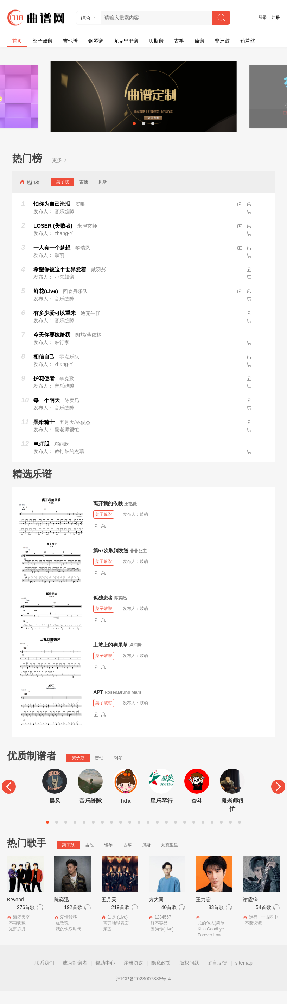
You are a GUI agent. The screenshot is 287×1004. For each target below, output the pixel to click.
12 (148, 834)
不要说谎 (253, 936)
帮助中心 (105, 976)
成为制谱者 (75, 976)
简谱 (199, 41)
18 (203, 834)
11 (139, 834)
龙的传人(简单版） (215, 936)
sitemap (244, 976)
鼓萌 (144, 527)
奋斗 (197, 813)
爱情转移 (68, 929)
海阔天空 (21, 929)
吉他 (83, 194)
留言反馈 (217, 976)
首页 (17, 41)
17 (193, 834)
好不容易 (159, 936)
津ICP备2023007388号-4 (143, 992)
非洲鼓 (222, 41)
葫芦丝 (247, 41)
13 (157, 834)
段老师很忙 (232, 818)
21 (230, 834)
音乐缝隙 (90, 813)
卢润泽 (135, 657)
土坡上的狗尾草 (110, 657)
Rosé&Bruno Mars (122, 705)
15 (175, 834)
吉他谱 (70, 41)
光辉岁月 (17, 942)
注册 (276, 17)
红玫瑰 (62, 936)
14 (166, 834)
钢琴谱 (95, 41)
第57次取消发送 (110, 563)
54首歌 (263, 920)
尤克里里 (169, 857)
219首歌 (120, 920)
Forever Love (210, 948)
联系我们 (44, 976)
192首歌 (73, 920)
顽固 (107, 942)
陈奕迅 (120, 610)
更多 (60, 173)
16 (184, 834)
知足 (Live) (118, 929)
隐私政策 (161, 976)
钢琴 (118, 770)
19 (212, 834)
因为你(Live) (162, 942)
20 (221, 834)
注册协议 (133, 976)
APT (98, 704)
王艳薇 (130, 516)
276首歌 (26, 920)
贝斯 (102, 194)
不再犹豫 (17, 936)
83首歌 (216, 920)
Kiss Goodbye (211, 942)
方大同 (156, 912)
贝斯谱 (156, 41)
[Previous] (9, 800)
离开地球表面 (116, 936)
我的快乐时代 (68, 942)
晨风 (54, 813)
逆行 (253, 929)
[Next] (278, 800)
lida (126, 813)
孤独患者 (103, 610)
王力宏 (203, 912)
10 (129, 834)
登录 (263, 17)
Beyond (15, 912)
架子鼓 (62, 194)
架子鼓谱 (42, 41)
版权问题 (189, 976)
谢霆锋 (250, 912)
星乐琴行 (161, 813)
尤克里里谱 (126, 41)
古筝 (179, 41)
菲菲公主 (138, 563)
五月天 (109, 912)
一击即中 (269, 929)
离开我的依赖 (108, 516)
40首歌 (169, 920)
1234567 (163, 929)
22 (239, 834)
